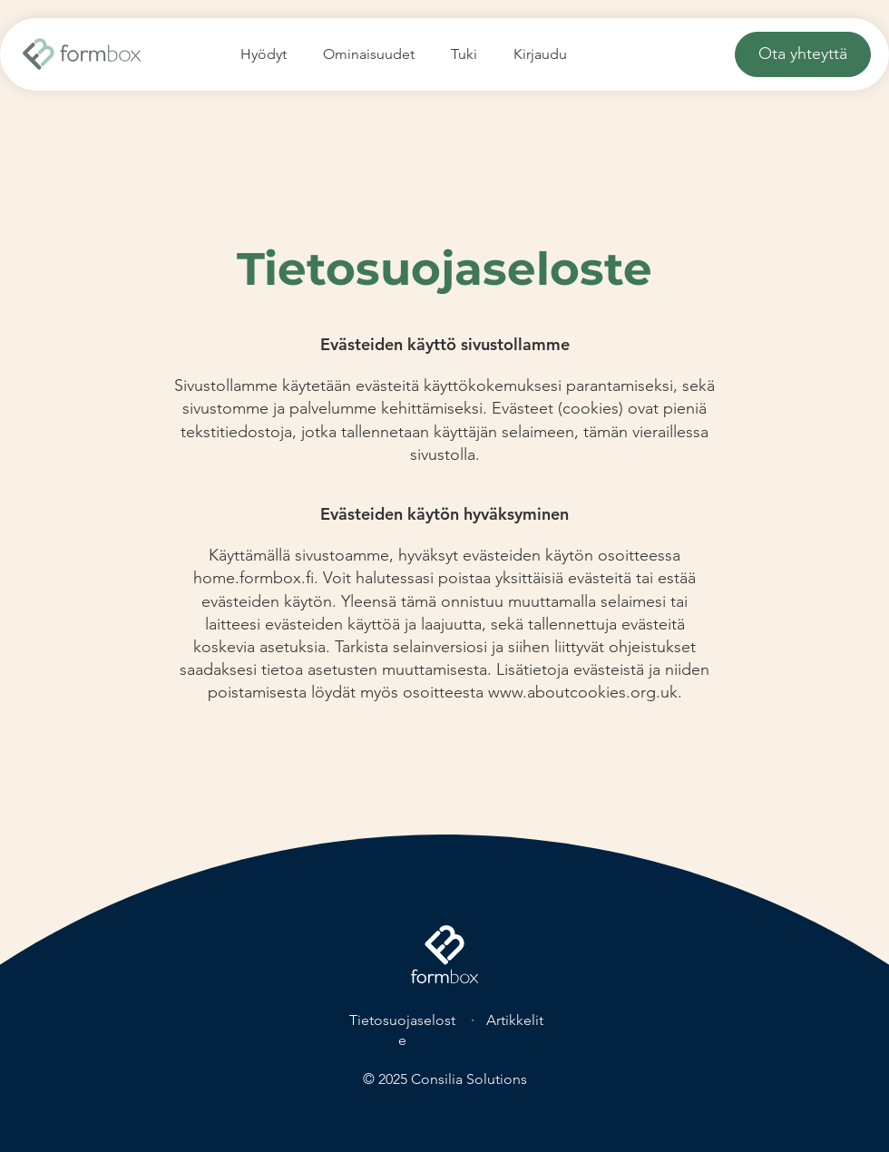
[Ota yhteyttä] (803, 54)
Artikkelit (514, 1020)
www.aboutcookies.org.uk (583, 692)
